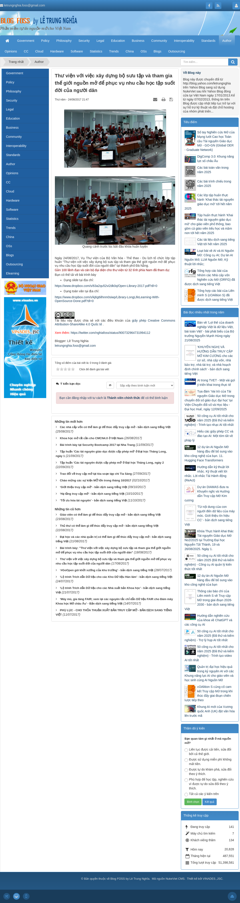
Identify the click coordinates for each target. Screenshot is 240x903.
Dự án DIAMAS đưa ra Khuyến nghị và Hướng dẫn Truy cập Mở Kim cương (206, 493)
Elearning (12, 273)
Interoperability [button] (184, 40)
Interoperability (16, 146)
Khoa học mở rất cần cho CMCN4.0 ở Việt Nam (91, 438)
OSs (9, 246)
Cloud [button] (39, 51)
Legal (10, 109)
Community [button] (159, 40)
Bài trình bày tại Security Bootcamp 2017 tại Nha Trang (97, 444)
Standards (13, 155)
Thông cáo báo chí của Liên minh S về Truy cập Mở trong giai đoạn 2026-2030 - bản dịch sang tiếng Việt (209, 600)
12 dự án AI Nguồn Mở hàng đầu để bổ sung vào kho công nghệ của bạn (208, 580)
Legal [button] (100, 40)
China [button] (130, 51)
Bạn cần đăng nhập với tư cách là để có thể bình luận (114, 398)
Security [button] (84, 40)
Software (12, 209)
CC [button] (26, 51)
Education (13, 118)
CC (8, 182)
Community (14, 136)
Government (14, 73)
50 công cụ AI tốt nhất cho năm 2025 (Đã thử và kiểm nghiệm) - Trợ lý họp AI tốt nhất (209, 635)
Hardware (13, 200)
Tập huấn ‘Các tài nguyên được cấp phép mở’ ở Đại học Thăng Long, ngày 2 (112, 462)
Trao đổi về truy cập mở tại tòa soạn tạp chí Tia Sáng (96, 473)
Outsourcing (14, 264)
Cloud (10, 191)
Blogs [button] (157, 51)
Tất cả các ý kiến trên (201, 794)
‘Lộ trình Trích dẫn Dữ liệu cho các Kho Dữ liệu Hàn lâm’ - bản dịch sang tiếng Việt (116, 577)
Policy (10, 82)
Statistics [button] (96, 51)
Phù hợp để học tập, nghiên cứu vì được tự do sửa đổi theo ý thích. (209, 784)
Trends (11, 228)
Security (11, 100)
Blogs (10, 255)
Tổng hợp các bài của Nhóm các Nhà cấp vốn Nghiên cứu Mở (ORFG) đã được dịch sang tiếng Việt (209, 277)
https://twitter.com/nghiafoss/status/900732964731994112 (110, 332)
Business (12, 127)
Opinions (12, 173)
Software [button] (77, 51)
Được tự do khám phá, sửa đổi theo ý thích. (207, 772)
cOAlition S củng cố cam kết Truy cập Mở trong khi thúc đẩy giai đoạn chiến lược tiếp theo (208, 693)
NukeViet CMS (175, 878)
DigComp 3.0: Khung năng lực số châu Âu (215, 159)
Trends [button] (114, 51)
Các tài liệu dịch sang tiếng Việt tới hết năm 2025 (216, 242)
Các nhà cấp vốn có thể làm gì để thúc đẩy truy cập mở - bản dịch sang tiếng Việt (115, 427)
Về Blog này (192, 72)
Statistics (12, 218)
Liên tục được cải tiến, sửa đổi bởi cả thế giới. (207, 752)
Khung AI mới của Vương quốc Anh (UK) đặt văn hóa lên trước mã (209, 711)
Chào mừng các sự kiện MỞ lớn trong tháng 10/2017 (95, 480)
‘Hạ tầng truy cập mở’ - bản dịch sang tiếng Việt (92, 493)
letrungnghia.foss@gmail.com (24, 5)
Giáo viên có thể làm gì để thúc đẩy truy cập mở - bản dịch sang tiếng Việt (110, 514)
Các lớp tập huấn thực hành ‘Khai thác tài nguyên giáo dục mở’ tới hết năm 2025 (209, 201)
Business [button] (138, 40)
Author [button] (226, 40)
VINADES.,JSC (212, 878)
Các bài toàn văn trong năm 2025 (212, 170)
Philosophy (13, 91)
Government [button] (25, 40)
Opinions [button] (11, 51)
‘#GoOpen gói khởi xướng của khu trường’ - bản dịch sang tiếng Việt (106, 570)
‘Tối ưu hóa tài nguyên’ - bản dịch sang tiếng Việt (93, 500)
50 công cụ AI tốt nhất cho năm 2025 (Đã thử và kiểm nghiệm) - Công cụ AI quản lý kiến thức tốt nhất (209, 562)
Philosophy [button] (64, 40)
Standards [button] (208, 40)
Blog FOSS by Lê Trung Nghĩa (130, 878)
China (10, 237)
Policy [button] (45, 40)
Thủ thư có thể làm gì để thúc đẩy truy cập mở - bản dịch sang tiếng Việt (109, 525)
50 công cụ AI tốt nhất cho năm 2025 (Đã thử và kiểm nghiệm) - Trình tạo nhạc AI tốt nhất (209, 420)
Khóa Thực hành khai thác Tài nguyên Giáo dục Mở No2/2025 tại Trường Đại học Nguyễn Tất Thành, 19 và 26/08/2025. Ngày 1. (209, 540)
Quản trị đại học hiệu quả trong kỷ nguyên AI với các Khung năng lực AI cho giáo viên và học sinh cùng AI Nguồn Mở (209, 673)
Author (10, 164)
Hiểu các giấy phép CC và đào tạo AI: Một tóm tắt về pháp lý (208, 436)
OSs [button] (144, 51)
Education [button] (118, 40)
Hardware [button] (57, 51)
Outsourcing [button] (176, 51)
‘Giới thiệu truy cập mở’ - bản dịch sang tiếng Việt (93, 487)
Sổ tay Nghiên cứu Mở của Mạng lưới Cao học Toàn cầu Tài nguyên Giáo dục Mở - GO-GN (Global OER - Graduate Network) (209, 141)
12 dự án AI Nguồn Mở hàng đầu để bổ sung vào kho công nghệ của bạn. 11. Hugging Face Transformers (208, 453)
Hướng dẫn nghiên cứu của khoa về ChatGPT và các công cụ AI (208, 620)
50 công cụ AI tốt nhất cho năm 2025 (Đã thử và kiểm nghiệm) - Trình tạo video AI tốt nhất (209, 653)
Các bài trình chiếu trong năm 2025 (214, 184)
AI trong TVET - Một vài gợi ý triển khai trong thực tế (216, 382)
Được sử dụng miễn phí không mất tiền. (207, 762)
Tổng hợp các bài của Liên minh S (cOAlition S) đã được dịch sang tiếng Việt (215, 295)
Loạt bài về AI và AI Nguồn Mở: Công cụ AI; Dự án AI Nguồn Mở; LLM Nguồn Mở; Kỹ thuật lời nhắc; (209, 257)
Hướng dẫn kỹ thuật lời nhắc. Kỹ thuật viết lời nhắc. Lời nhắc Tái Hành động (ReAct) (206, 473)
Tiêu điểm (190, 122)
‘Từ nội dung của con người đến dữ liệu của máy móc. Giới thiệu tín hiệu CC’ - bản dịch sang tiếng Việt (209, 515)
